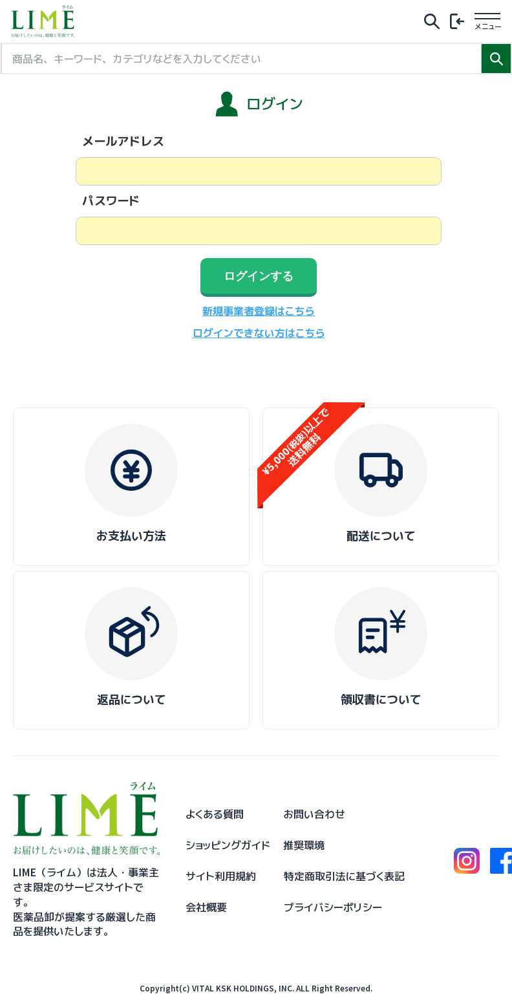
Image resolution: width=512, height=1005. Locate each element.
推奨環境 (304, 845)
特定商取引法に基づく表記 (344, 876)
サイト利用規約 (221, 876)
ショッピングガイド (228, 845)
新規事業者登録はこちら (258, 311)
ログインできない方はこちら (259, 333)
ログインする (258, 276)
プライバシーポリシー (333, 907)
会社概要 (206, 907)
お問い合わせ (314, 814)
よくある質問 (215, 814)
